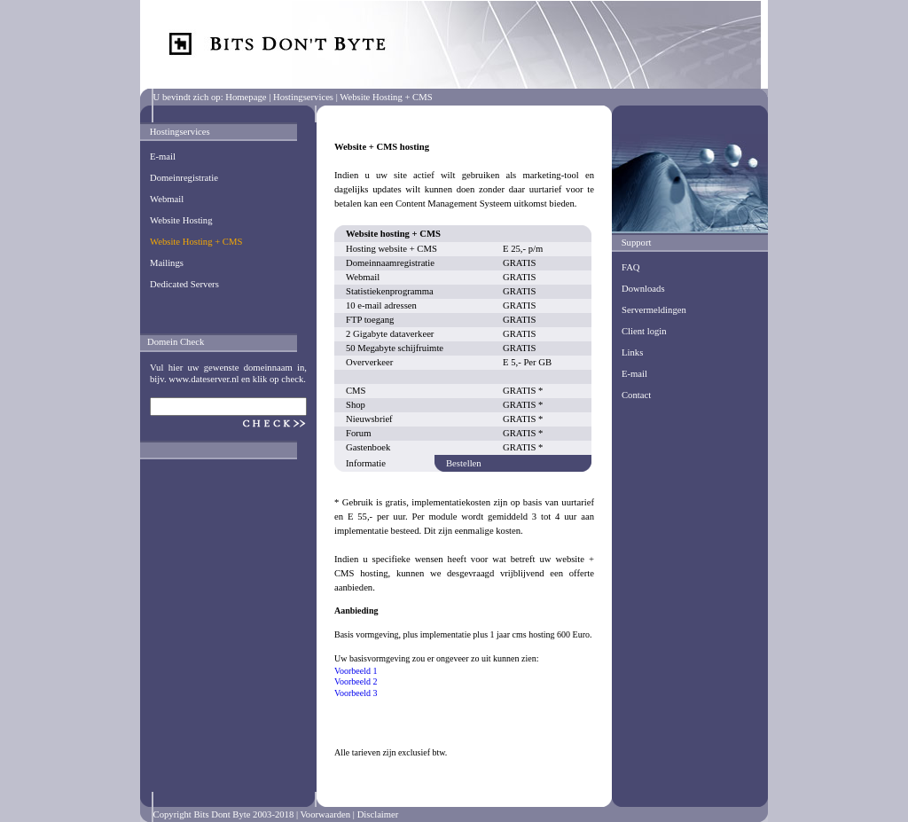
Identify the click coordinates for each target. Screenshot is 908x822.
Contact (636, 395)
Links (632, 352)
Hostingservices (303, 97)
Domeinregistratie (184, 178)
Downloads (643, 289)
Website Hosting (181, 220)
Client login (644, 331)
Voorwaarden (326, 814)
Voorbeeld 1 (355, 671)
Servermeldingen (654, 310)
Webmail (167, 199)
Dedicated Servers (184, 284)
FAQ (631, 267)
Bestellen (463, 463)
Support (637, 242)
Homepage (245, 97)
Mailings (167, 263)
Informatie (366, 463)
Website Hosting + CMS (196, 242)
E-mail (163, 156)
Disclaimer (378, 814)
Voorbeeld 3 (355, 693)
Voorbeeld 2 (355, 681)
